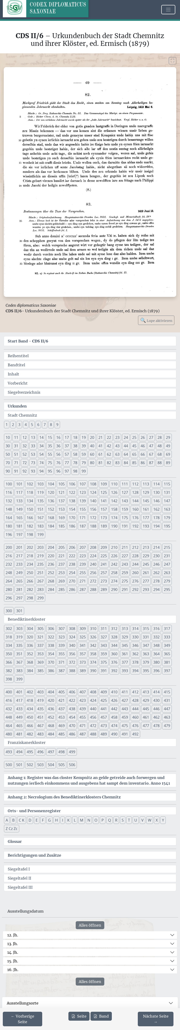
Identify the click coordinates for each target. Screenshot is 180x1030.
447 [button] (167, 708)
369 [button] (40, 662)
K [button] (68, 820)
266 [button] (30, 581)
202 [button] (30, 547)
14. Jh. (12, 952)
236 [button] (51, 564)
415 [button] (167, 692)
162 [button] (156, 509)
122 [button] (72, 492)
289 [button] (104, 589)
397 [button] (167, 670)
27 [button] (151, 437)
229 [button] (146, 555)
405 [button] (61, 692)
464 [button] (9, 725)
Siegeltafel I (19, 869)
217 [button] (19, 555)
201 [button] (19, 547)
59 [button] (84, 454)
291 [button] (125, 589)
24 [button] (126, 437)
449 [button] (19, 717)
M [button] (81, 820)
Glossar (15, 841)
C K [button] (21, 820)
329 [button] (125, 637)
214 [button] (156, 547)
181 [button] (19, 526)
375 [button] (104, 662)
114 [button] (156, 484)
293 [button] (146, 589)
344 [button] (114, 645)
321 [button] (40, 637)
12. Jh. (12, 935)
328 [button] (114, 637)
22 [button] (109, 437)
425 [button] (104, 700)
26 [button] (143, 437)
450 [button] (30, 717)
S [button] (123, 820)
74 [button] (41, 462)
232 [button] (9, 564)
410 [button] (114, 692)
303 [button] (19, 628)
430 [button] (156, 700)
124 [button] (93, 492)
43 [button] (117, 445)
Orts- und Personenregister (34, 810)
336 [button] (30, 645)
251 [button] (40, 572)
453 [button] (61, 717)
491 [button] (125, 734)
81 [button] (100, 462)
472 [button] (93, 725)
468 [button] (51, 725)
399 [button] (19, 679)
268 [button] (51, 581)
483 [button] (40, 734)
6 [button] (38, 424)
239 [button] (82, 564)
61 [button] (100, 454)
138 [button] (72, 500)
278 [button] (156, 581)
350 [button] (9, 653)
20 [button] (92, 437)
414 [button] (156, 692)
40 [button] (92, 445)
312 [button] (114, 628)
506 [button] (72, 764)
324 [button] (72, 637)
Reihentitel (18, 355)
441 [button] (104, 708)
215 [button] (167, 547)
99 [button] (84, 471)
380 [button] (156, 662)
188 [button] (93, 526)
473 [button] (104, 725)
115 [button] (167, 484)
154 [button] (72, 509)
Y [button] (163, 820)
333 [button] (167, 637)
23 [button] (117, 437)
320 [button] (30, 637)
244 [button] (135, 564)
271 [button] (82, 581)
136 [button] (51, 500)
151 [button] (40, 509)
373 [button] (82, 662)
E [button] (37, 820)
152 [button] (51, 509)
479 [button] (167, 725)
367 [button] (19, 662)
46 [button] (143, 445)
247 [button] (167, 564)
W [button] (149, 820)
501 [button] (19, 764)
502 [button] (30, 764)
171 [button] (82, 517)
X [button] (157, 820)
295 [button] (167, 589)
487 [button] (82, 734)
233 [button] (19, 564)
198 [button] (30, 534)
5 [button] (32, 424)
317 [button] (167, 628)
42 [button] (109, 445)
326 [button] (93, 637)
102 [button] (30, 484)
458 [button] (114, 717)
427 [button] (125, 700)
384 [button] (30, 670)
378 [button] (135, 662)
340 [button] (72, 645)
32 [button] (24, 445)
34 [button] (41, 445)
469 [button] (61, 725)
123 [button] (82, 492)
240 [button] (93, 564)
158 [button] (114, 509)
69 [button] (168, 454)
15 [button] (50, 437)
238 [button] (72, 564)
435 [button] (40, 708)
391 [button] (104, 670)
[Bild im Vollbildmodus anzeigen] (172, 60)
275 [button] (125, 581)
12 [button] (24, 437)
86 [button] (143, 462)
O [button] (95, 820)
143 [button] (125, 500)
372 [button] (72, 662)
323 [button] (61, 637)
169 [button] (61, 517)
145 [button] (146, 500)
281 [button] (19, 589)
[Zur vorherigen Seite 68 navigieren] (22, 1019)
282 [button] (30, 589)
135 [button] (40, 500)
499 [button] (72, 751)
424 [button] (93, 700)
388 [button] (72, 670)
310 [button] (93, 628)
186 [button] (72, 526)
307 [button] (61, 628)
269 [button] (61, 581)
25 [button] (134, 437)
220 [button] (51, 555)
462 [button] (156, 717)
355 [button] (61, 653)
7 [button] (45, 424)
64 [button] (126, 454)
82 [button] (109, 462)
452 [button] (51, 717)
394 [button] (135, 670)
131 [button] (167, 492)
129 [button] (146, 492)
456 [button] (93, 717)
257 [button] (104, 572)
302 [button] (9, 628)
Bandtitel (16, 365)
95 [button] (50, 471)
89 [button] (168, 462)
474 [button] (114, 725)
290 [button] (114, 589)
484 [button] (51, 734)
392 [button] (114, 670)
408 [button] (93, 692)
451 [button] (40, 717)
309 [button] (82, 628)
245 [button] (146, 564)
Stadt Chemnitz (22, 415)
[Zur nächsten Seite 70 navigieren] (155, 1019)
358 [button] (93, 653)
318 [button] (9, 637)
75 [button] (50, 462)
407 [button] (82, 692)
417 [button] (19, 700)
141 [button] (104, 500)
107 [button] (82, 484)
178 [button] (156, 517)
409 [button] (104, 692)
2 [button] (13, 424)
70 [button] (8, 462)
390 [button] (93, 670)
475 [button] (125, 725)
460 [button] (135, 717)
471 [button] (82, 725)
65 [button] (134, 454)
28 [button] (160, 437)
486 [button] (72, 734)
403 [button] (40, 692)
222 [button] (72, 555)
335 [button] (19, 645)
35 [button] (50, 445)
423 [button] (82, 700)
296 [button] (9, 598)
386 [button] (51, 670)
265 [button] (19, 581)
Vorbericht (18, 383)
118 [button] (30, 492)
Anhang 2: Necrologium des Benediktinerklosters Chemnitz (64, 797)
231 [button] (167, 555)
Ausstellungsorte (22, 1003)
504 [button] (51, 764)
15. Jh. (12, 961)
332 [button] (156, 637)
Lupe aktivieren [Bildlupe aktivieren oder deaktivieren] (156, 320)
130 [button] (156, 492)
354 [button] (51, 653)
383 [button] (19, 670)
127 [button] (125, 492)
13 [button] (33, 437)
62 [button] (109, 454)
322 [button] (51, 637)
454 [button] (72, 717)
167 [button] (40, 517)
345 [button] (125, 645)
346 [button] (135, 645)
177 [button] (146, 517)
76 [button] (58, 462)
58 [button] (75, 454)
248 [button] (9, 572)
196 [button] (9, 534)
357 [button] (82, 653)
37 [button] (67, 445)
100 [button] (9, 484)
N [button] (88, 820)
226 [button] (114, 555)
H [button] (56, 820)
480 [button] (9, 734)
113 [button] (146, 484)
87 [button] (151, 462)
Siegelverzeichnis (24, 392)
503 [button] (40, 764)
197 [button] (19, 534)
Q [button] (109, 820)
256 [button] (93, 572)
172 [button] (93, 517)
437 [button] (61, 708)
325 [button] (82, 637)
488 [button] (93, 734)
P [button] (102, 820)
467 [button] (40, 725)
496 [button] (40, 751)
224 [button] (93, 555)
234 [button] (30, 564)
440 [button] (93, 708)
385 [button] (40, 670)
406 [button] (72, 692)
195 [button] (167, 526)
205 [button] (61, 547)
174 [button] (114, 517)
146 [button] (156, 500)
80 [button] (92, 462)
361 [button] (125, 653)
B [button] (13, 820)
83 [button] (117, 462)
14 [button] (41, 437)
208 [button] (93, 547)
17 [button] (67, 437)
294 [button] (156, 589)
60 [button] (92, 454)
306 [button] (51, 628)
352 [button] (30, 653)
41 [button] (100, 445)
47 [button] (151, 445)
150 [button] (30, 509)
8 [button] (51, 424)
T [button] (129, 820)
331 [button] (146, 637)
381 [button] (167, 662)
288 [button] (93, 589)
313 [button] (125, 628)
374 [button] (93, 662)
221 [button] (61, 555)
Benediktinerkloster (26, 619)
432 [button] (9, 708)
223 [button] (82, 555)
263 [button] (167, 572)
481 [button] (19, 734)
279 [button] (167, 581)
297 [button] (19, 598)
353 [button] (40, 653)
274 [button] (114, 581)
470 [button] (72, 725)
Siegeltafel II (19, 878)
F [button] (43, 820)
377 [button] (125, 662)
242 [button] (114, 564)
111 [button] (125, 484)
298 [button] (30, 598)
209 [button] (104, 547)
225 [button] (104, 555)
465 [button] (19, 725)
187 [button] (82, 526)
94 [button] (41, 471)
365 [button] (167, 653)
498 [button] (61, 751)
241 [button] (104, 564)
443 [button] (125, 708)
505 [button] (61, 764)
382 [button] (9, 670)
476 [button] (135, 725)
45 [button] (134, 445)
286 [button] (72, 589)
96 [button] (58, 471)
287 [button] (82, 589)
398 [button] (9, 679)
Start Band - (28, 341)
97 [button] (67, 471)
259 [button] (125, 572)
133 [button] (19, 500)
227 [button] (125, 555)
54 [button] (41, 454)
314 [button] (135, 628)
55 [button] (50, 454)
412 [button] (135, 692)
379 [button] (146, 662)
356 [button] (72, 653)
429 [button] (146, 700)
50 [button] (8, 454)
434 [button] (30, 708)
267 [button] (40, 581)
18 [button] (75, 437)
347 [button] (146, 645)
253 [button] (61, 572)
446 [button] (156, 708)
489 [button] (104, 734)
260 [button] (135, 572)
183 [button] (40, 526)
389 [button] (82, 670)
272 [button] (93, 581)
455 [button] (82, 717)
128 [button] (135, 492)
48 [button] (160, 445)
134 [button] (30, 500)
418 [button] (30, 700)
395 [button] (146, 670)
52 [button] (24, 454)
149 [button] (19, 509)
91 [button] (16, 471)
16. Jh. (12, 969)
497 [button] (51, 751)
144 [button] (135, 500)
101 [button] (19, 484)
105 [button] (61, 484)
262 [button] (156, 572)
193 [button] (146, 526)
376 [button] (114, 662)
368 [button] (30, 662)
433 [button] (19, 708)
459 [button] (125, 717)
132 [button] (9, 500)
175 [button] (125, 517)
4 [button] (26, 424)
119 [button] (40, 492)
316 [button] (156, 628)
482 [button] (30, 734)
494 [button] (19, 751)
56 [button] (58, 454)
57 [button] (67, 454)
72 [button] (24, 462)
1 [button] (7, 424)
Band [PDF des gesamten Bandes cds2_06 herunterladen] (101, 1016)
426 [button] (114, 700)
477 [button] (146, 725)
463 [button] (167, 717)
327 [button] (104, 637)
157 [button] (104, 509)
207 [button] (82, 547)
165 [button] (19, 517)
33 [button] (33, 445)
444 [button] (135, 708)
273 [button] (104, 581)
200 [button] (9, 547)
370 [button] (51, 662)
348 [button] (156, 645)
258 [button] (114, 572)
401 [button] (19, 692)
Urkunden (17, 406)
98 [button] (75, 471)
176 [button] (135, 517)
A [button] (7, 820)
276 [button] (135, 581)
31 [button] (16, 445)
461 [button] (146, 717)
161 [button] (146, 509)
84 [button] (126, 462)
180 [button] (9, 526)
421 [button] (61, 700)
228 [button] (135, 555)
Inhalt (13, 374)
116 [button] (9, 492)
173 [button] (104, 517)
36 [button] (58, 445)
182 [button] (30, 526)
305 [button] (40, 628)
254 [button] (72, 572)
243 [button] (125, 564)
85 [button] (134, 462)
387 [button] (61, 670)
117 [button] (19, 492)
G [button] (49, 820)
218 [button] (30, 555)
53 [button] (33, 454)
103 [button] (40, 484)
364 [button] (156, 653)
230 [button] (156, 555)
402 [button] (30, 692)
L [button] (75, 820)
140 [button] (93, 500)
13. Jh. (12, 943)
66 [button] (143, 454)
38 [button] (75, 445)
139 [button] (82, 500)
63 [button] (117, 454)
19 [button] (84, 437)
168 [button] (51, 517)
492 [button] (135, 734)
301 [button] (19, 610)
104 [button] (51, 484)
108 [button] (93, 484)
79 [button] (84, 462)
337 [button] (40, 645)
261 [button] (146, 572)
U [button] (135, 820)
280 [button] (9, 589)
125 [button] (104, 492)
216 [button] (9, 555)
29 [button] (168, 437)
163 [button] (167, 509)
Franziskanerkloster (26, 742)
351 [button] (19, 653)
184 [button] (51, 526)
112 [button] (135, 484)
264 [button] (9, 581)
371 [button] (61, 662)
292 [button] (135, 589)
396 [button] (156, 670)
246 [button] (156, 564)
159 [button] (125, 509)
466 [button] (30, 725)
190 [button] (114, 526)
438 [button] (72, 708)
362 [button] (135, 653)
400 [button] (9, 692)
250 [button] (30, 572)
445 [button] (146, 708)
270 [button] (72, 581)
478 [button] (156, 725)
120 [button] (51, 492)
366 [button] (9, 662)
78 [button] (75, 462)
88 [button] (160, 462)
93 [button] (33, 471)
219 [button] (40, 555)
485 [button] (61, 734)
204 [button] (51, 547)
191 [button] (125, 526)
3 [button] (19, 424)
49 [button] (168, 445)
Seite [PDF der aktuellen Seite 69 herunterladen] (78, 1016)
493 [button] (9, 751)
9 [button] (57, 424)
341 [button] (82, 645)
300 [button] (9, 610)
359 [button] (104, 653)
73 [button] (33, 462)
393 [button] (125, 670)
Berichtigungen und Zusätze (34, 855)
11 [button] (16, 437)
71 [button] (16, 462)
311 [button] (104, 628)
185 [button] (61, 526)
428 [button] (135, 700)
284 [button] (51, 589)
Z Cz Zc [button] (12, 828)
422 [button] (72, 700)
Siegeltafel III (20, 887)
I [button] (62, 820)
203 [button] (40, 547)
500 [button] (9, 764)
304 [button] (30, 628)
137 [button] (61, 500)
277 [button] (146, 581)
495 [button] (30, 751)
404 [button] (51, 692)
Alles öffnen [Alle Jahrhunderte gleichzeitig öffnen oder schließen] (90, 925)
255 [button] (82, 572)
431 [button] (167, 700)
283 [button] (40, 589)
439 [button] (82, 708)
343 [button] (104, 645)
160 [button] (135, 509)
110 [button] (114, 484)
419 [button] (40, 700)
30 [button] (8, 445)
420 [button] (51, 700)
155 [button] (82, 509)
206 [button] (72, 547)
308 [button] (72, 628)
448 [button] (9, 717)
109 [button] (104, 484)
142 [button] (114, 500)
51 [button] (16, 454)
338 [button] (51, 645)
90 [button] (8, 471)
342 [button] (93, 645)
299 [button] (40, 598)
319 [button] (19, 637)
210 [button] (114, 547)
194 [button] (156, 526)
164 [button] (9, 517)
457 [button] (104, 717)
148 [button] (9, 509)
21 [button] (100, 437)
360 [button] (114, 653)
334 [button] (9, 645)
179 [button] (167, 517)
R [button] (116, 820)
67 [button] (151, 454)
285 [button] (61, 589)
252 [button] (51, 572)
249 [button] (19, 572)
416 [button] (9, 700)
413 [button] (146, 692)
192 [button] (135, 526)
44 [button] (126, 445)
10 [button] (8, 437)
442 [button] (114, 708)
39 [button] (84, 445)
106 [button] (72, 484)
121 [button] (61, 492)
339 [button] (61, 645)
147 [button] (167, 500)
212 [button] (135, 547)
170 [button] (72, 517)
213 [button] (146, 547)
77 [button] (67, 462)
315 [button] (146, 628)
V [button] (142, 820)
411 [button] (125, 692)
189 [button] (104, 526)
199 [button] (40, 534)
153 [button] (61, 509)
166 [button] (30, 517)
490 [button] (114, 734)
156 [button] (93, 509)
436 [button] (51, 708)
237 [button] (61, 564)
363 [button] (146, 653)
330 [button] (135, 637)
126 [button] (114, 492)
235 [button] (40, 564)
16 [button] (58, 437)
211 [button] (125, 547)
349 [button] (167, 645)
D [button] (30, 820)
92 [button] (24, 471)
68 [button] (160, 454)
